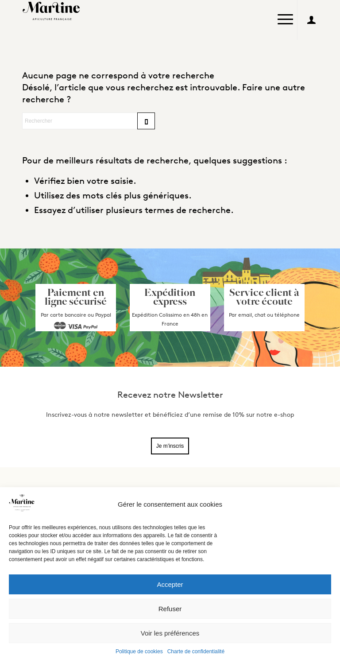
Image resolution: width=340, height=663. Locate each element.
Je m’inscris (170, 446)
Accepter (170, 584)
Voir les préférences (170, 633)
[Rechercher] (88, 120)
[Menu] (285, 15)
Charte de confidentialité (195, 651)
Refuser (170, 609)
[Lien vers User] (311, 20)
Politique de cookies (139, 651)
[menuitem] (285, 20)
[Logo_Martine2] (53, 11)
